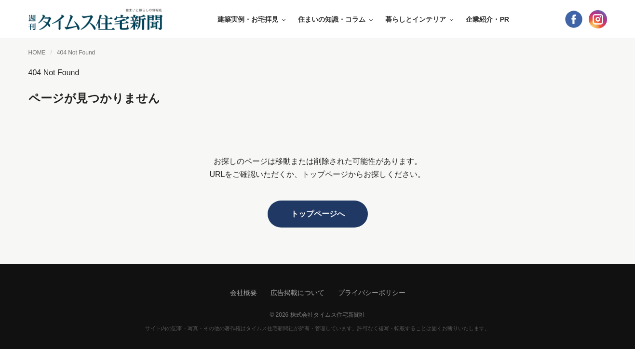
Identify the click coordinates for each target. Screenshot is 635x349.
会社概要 (243, 292)
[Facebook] (574, 19)
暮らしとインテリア (418, 19)
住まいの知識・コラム (335, 19)
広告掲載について (297, 292)
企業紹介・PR (487, 19)
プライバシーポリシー (371, 292)
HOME (37, 52)
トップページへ (318, 214)
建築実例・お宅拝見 (250, 19)
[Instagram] (598, 19)
